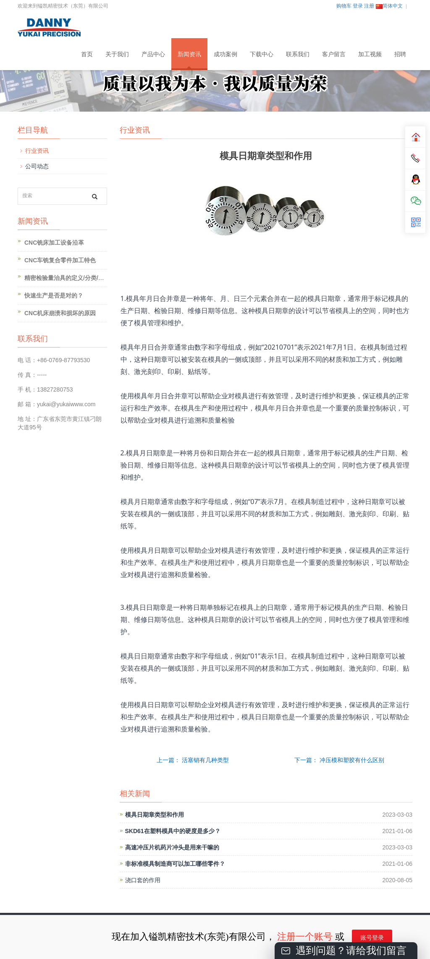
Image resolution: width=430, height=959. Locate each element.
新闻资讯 (189, 54)
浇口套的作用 (142, 880)
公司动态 (37, 166)
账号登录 (372, 938)
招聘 (400, 54)
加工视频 (370, 54)
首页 (87, 54)
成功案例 (225, 54)
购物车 (343, 6)
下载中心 (261, 54)
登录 (358, 6)
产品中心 (153, 54)
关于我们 (117, 54)
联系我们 (297, 54)
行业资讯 (37, 150)
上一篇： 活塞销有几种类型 (193, 760)
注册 (369, 6)
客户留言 (334, 54)
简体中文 (389, 6)
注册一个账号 (305, 936)
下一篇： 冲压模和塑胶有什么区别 (339, 760)
